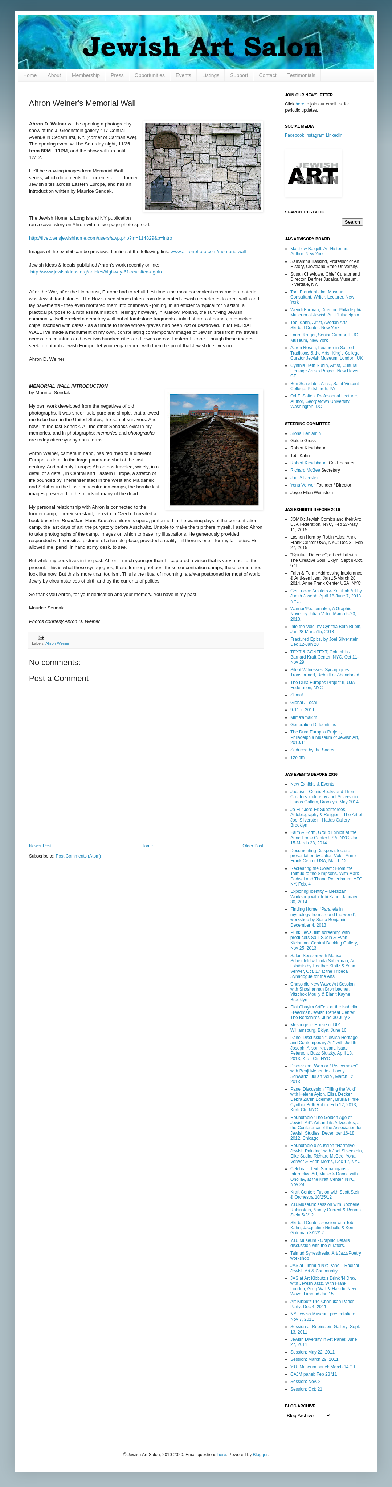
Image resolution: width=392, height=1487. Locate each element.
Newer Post (40, 845)
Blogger (260, 1454)
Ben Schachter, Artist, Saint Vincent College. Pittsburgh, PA (324, 386)
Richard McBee (305, 470)
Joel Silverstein (305, 477)
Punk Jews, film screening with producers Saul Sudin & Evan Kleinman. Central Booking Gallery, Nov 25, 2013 (324, 940)
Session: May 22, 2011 (312, 1352)
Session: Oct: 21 (306, 1389)
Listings (210, 75)
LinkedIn (334, 135)
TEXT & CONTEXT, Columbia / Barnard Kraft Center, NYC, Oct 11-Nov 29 (324, 657)
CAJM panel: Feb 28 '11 (313, 1374)
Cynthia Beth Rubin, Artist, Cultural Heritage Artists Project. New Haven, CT (325, 371)
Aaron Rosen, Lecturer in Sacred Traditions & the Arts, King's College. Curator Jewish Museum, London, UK (326, 353)
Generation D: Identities (313, 724)
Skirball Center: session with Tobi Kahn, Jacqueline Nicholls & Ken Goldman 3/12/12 (322, 1228)
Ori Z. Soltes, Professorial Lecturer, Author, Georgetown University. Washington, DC (324, 401)
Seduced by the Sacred (313, 749)
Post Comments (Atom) (78, 856)
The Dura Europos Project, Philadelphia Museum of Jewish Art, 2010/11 (324, 737)
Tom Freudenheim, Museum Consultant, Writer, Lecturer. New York (322, 297)
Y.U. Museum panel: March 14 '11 (323, 1367)
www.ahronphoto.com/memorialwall (208, 251)
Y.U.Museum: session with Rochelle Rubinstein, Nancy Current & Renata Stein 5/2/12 (325, 1210)
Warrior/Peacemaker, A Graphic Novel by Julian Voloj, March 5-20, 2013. (323, 614)
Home (30, 75)
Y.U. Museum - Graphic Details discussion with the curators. (320, 1243)
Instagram (314, 135)
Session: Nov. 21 (306, 1381)
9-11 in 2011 (302, 709)
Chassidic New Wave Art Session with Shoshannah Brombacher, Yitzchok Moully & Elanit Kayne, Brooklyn (322, 992)
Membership (86, 75)
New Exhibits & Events (312, 784)
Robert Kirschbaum (309, 462)
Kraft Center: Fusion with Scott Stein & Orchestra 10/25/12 (325, 1195)
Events (183, 75)
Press (117, 75)
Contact (267, 75)
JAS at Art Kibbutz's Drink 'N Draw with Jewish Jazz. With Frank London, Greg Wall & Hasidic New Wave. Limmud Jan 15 (323, 1286)
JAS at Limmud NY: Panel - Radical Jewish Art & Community (324, 1268)
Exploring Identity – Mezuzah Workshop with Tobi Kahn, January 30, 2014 (323, 896)
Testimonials (301, 75)
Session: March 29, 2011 (314, 1359)
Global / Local (303, 702)
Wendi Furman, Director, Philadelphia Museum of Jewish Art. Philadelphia (326, 312)
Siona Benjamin (305, 433)
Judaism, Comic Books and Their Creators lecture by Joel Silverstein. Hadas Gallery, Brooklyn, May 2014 (324, 797)
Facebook (294, 135)
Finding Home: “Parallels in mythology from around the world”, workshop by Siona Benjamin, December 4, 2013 (323, 917)
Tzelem (297, 757)
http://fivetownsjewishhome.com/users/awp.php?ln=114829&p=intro (100, 238)
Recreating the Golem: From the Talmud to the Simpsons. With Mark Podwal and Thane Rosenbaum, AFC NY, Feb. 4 (326, 876)
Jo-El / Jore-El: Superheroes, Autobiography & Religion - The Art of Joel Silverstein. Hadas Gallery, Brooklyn (326, 817)
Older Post (252, 845)
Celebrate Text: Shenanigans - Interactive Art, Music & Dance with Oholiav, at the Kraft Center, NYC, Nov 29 (324, 1176)
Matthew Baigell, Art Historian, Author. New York (319, 251)
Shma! (296, 694)
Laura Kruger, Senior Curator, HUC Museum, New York (324, 337)
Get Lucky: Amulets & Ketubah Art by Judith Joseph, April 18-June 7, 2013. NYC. (326, 596)
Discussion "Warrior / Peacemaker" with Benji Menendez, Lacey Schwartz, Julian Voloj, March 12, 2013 (324, 1073)
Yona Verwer (302, 485)
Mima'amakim (303, 717)
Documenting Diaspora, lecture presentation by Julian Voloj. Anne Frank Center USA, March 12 (323, 856)
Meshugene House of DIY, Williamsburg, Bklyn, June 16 (318, 1027)
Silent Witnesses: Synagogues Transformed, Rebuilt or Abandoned (324, 672)
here (299, 104)
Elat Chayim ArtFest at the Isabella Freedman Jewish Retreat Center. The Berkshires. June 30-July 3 (323, 1012)
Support (239, 75)
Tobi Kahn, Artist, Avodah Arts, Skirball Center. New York (319, 325)
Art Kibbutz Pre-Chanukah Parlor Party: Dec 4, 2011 (322, 1304)
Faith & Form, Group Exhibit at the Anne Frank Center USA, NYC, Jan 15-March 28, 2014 (324, 838)
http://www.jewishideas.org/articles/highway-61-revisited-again (95, 272)
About (54, 75)
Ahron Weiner (57, 643)
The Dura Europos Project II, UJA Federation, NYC (322, 685)
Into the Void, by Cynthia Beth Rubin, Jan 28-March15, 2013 (326, 629)
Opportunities (150, 75)
